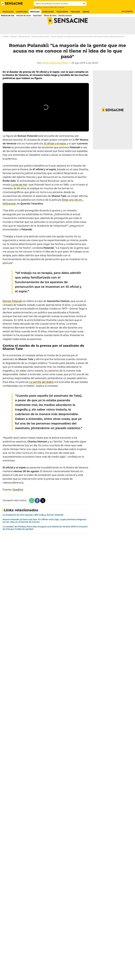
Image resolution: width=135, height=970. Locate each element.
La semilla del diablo (41, 392)
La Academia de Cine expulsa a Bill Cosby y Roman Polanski (33, 525)
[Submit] (84, 3)
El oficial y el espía (55, 154)
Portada (5, 47)
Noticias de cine (24, 47)
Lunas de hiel (19, 195)
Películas (13, 47)
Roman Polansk (12, 311)
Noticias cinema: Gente (40, 47)
